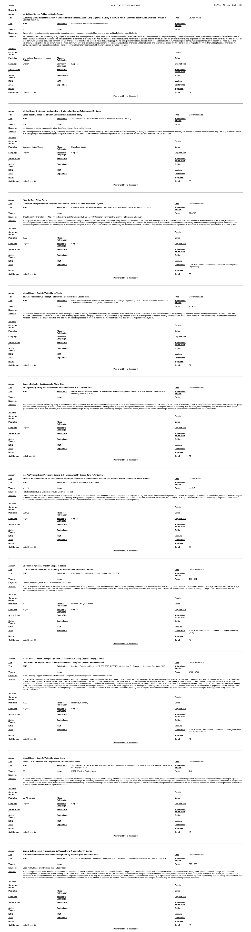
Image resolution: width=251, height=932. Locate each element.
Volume (11, 29)
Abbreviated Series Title (180, 71)
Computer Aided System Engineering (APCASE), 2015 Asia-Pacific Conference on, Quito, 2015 (111, 207)
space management (79, 33)
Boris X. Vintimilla (63, 111)
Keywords (12, 33)
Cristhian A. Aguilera (44, 111)
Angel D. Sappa (49, 566)
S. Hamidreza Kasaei (71, 659)
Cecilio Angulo (57, 14)
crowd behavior (131, 33)
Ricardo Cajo (29, 200)
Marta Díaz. (59, 384)
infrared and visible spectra (79, 128)
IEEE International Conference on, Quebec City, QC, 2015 (95, 573)
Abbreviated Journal (180, 25)
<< (112, 5)
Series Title (62, 70)
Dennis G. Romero (62, 475)
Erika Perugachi (45, 475)
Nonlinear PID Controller (114, 217)
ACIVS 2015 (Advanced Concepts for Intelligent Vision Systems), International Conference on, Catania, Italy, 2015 (119, 858)
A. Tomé (100, 659)
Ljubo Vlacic (59, 758)
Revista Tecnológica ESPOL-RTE (85, 482)
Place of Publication (62, 59)
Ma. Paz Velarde (30, 475)
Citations (226, 5)
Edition (178, 75)
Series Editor (14, 70)
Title (10, 18)
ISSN (10, 81)
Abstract (12, 37)
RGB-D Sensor (41, 492)
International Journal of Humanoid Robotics (89, 24)
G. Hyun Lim (55, 659)
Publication (62, 24)
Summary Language (61, 65)
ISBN (59, 81)
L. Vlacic (58, 293)
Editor (177, 58)
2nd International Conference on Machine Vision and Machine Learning (101, 118)
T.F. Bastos (87, 851)
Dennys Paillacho (41, 14)
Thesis (177, 52)
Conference (180, 85)
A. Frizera (45, 851)
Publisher (12, 58)
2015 (25, 24)
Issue (59, 29)
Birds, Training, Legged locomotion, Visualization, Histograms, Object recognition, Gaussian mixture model (67, 676)
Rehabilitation (28, 492)
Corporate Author (12, 53)
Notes (11, 89)
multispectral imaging (32, 128)
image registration (49, 128)
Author (11, 14)
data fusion (62, 128)
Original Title (180, 64)
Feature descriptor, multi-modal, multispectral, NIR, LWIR (47, 583)
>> (132, 5)
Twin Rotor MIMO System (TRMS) (37, 217)
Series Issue (62, 75)
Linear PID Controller (94, 217)
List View (217, 5)
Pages (177, 29)
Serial (177, 92)
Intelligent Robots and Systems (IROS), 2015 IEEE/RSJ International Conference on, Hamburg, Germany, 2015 (118, 666)
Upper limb (68, 492)
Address (12, 49)
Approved (179, 89)
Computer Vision (56, 492)
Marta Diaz (27, 14)
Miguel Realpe (29, 293)
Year (10, 24)
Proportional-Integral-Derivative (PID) (68, 217)
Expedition (62, 85)
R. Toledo (62, 566)
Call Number (14, 92)
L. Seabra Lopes (41, 659)
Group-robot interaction (32, 33)
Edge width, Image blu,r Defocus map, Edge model (44, 868)
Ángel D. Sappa (94, 111)
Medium (178, 81)
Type (177, 18)
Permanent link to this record (125, 96)
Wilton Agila (41, 200)
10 (129, 5)
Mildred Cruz (28, 111)
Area (10, 85)
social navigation (62, 33)
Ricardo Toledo (79, 111)
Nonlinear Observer (133, 217)
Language (12, 64)
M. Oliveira (28, 659)
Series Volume (11, 76)
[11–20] (137, 5)
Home (11, 5)
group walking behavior (114, 33)
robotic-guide (48, 33)
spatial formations (95, 33)
